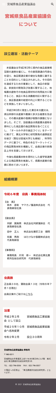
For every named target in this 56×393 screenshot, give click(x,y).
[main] (28, 18)
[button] (3, 4)
